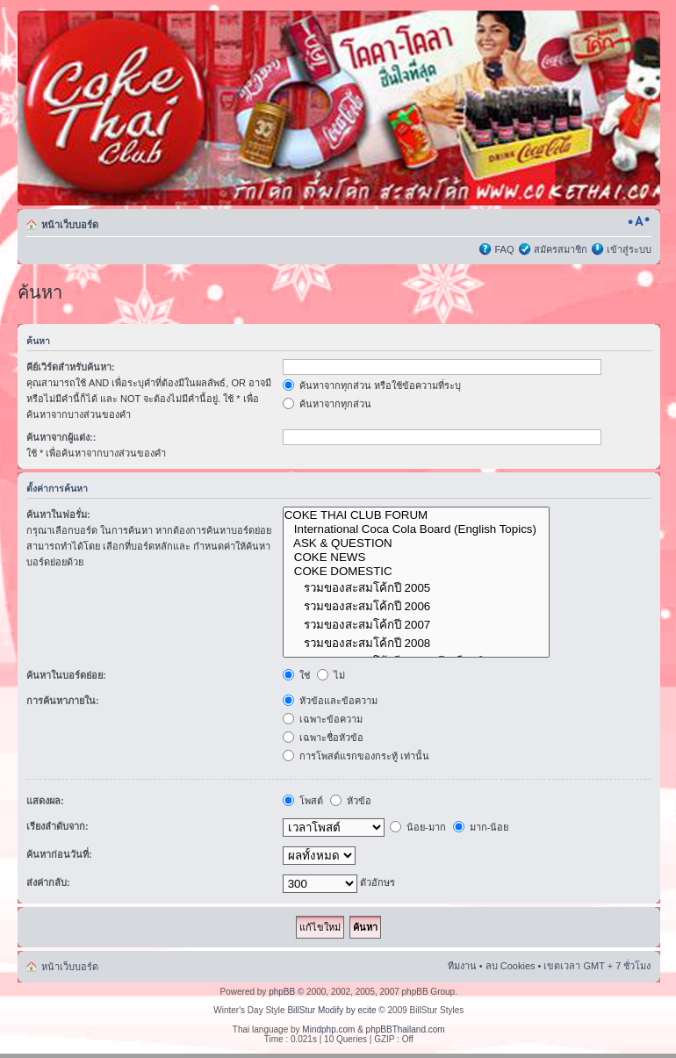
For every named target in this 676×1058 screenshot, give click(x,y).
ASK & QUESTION (416, 543)
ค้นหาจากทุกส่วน (327, 404)
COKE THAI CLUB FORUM (416, 515)
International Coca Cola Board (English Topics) (416, 529)
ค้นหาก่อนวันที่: (59, 854)
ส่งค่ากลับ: (48, 882)
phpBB (282, 992)
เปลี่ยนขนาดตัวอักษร (638, 221)
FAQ (504, 249)
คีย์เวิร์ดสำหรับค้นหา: (70, 367)
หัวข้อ (350, 800)
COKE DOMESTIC (416, 572)
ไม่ (331, 675)
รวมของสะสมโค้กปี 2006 (416, 606)
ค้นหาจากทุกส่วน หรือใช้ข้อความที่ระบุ (372, 385)
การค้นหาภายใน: (62, 700)
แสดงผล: (45, 800)
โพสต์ (303, 800)
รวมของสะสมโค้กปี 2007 (416, 624)
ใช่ (296, 675)
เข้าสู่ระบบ (629, 249)
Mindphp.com (328, 1029)
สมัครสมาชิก (560, 249)
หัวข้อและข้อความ (330, 700)
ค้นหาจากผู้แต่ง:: (61, 437)
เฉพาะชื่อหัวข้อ (323, 737)
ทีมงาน (462, 966)
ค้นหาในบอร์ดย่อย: (66, 675)
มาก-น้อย (481, 827)
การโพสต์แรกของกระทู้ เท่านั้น (356, 756)
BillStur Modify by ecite (331, 1010)
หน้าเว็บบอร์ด (69, 225)
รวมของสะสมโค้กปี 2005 (416, 588)
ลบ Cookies (510, 966)
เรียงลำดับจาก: (57, 826)
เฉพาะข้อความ (323, 719)
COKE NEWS (416, 558)
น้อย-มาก (418, 827)
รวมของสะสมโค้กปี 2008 (416, 643)
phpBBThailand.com (405, 1029)
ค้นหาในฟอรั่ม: (58, 514)
